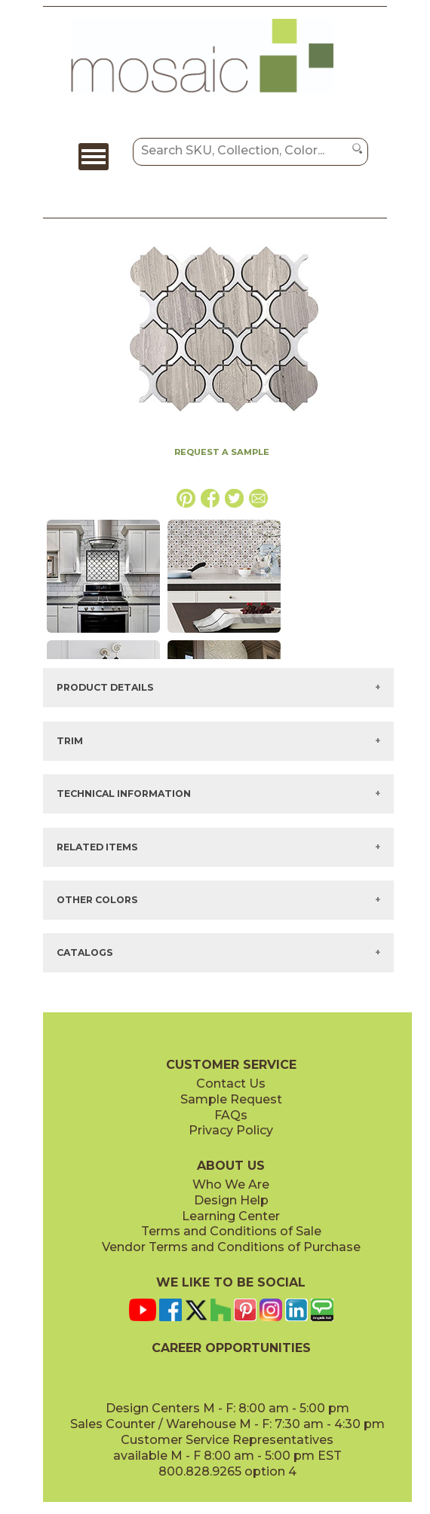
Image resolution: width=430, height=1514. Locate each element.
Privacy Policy (231, 1130)
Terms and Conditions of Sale (231, 1231)
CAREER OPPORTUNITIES (231, 1348)
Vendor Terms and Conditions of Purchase (231, 1247)
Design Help (231, 1200)
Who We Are (230, 1184)
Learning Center (231, 1216)
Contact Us (231, 1083)
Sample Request (231, 1099)
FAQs (230, 1115)
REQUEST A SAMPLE (221, 452)
